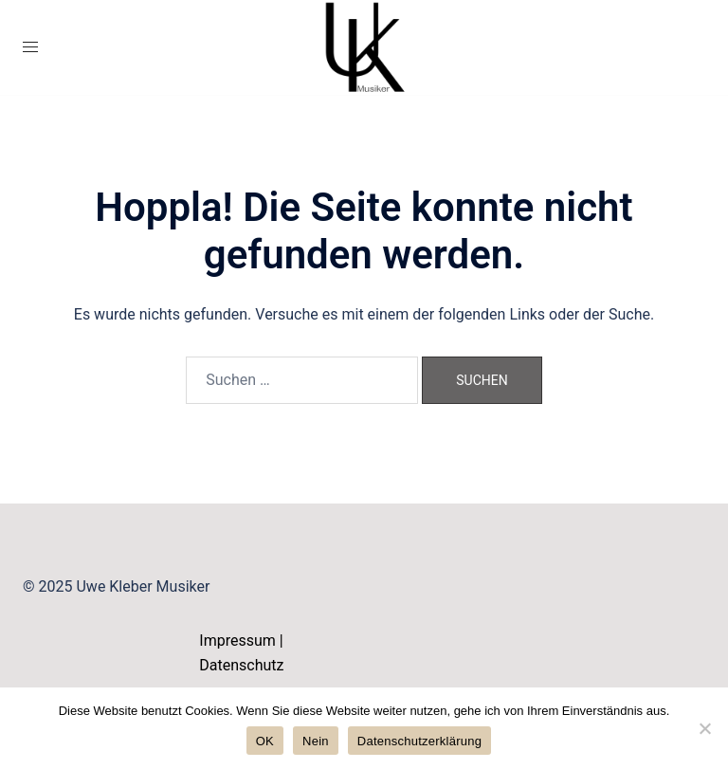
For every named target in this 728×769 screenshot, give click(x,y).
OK (265, 741)
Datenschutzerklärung (419, 741)
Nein (315, 741)
